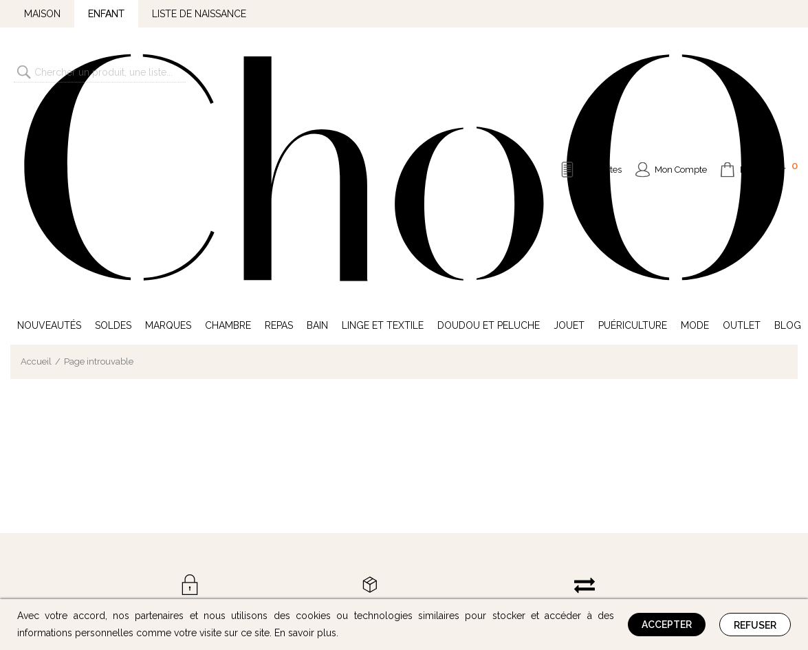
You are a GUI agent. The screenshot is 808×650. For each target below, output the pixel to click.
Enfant (106, 13)
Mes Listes (601, 65)
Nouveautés (49, 115)
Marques (168, 115)
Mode (695, 115)
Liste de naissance (199, 13)
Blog (787, 115)
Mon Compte (681, 65)
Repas (279, 115)
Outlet (742, 115)
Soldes (113, 115)
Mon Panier (769, 63)
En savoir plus (305, 632)
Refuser (755, 625)
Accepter (667, 624)
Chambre (228, 115)
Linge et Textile (383, 115)
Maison (42, 13)
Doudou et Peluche (488, 115)
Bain (317, 115)
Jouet (569, 115)
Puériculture (632, 115)
